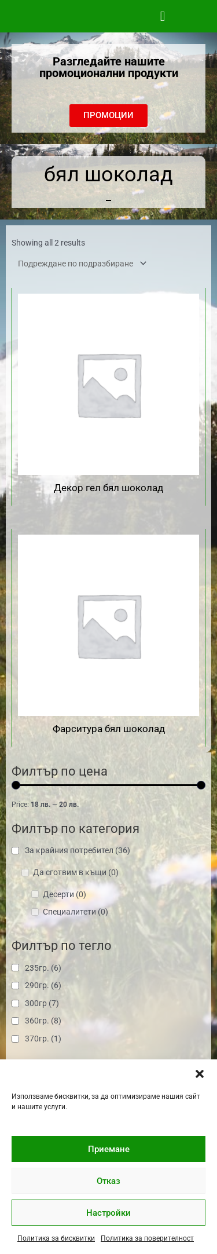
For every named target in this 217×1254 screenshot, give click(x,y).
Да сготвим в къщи (76, 872)
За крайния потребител (77, 850)
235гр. (43, 968)
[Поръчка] (80, 263)
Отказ (108, 1181)
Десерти (64, 894)
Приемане (109, 1149)
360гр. (43, 1020)
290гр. (43, 985)
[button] (199, 1074)
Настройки (108, 1213)
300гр (42, 1003)
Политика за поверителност (147, 1238)
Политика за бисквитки (56, 1238)
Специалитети (75, 911)
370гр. (43, 1038)
